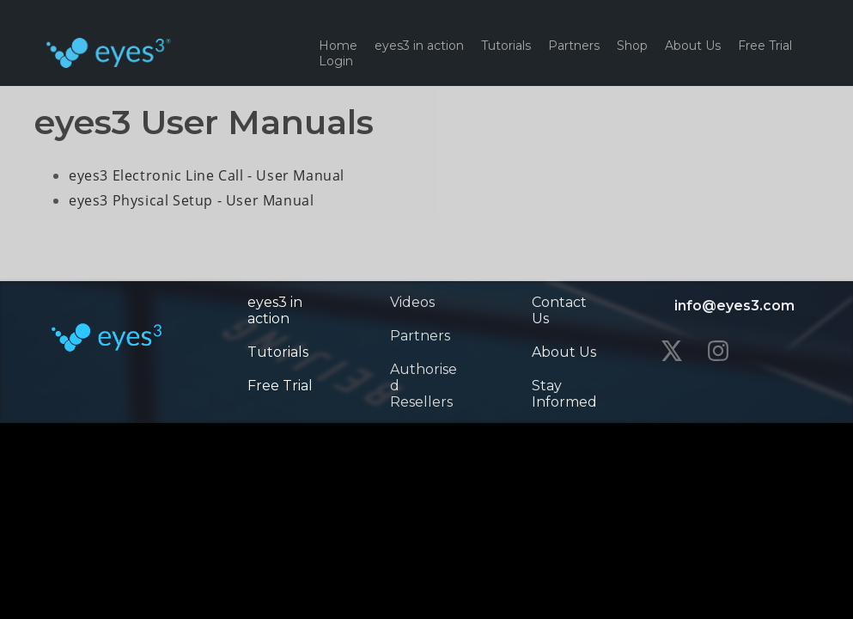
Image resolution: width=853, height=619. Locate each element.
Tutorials (506, 45)
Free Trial (765, 45)
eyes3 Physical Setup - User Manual (191, 200)
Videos (412, 302)
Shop (632, 45)
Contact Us (559, 310)
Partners (574, 45)
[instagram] (718, 350)
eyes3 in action (419, 45)
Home (338, 45)
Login (336, 61)
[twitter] (671, 350)
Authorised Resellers (423, 385)
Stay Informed (564, 393)
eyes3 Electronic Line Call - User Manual (206, 175)
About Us (693, 45)
